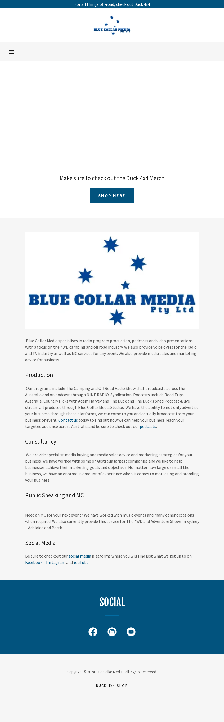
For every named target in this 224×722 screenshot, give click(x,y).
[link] (112, 25)
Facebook (34, 562)
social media (80, 556)
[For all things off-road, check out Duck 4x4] (112, 4)
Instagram (55, 562)
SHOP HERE (112, 195)
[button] (11, 52)
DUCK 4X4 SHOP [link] (112, 685)
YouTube (81, 562)
